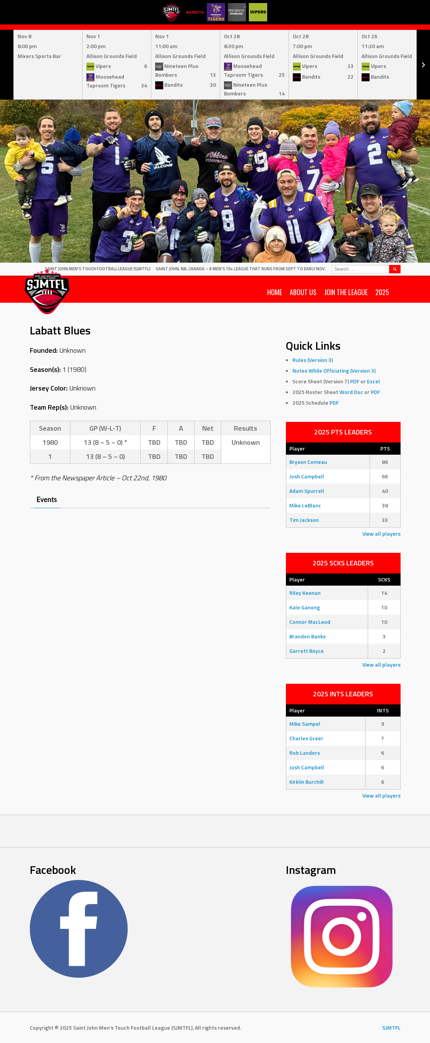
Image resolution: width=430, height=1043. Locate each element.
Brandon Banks (307, 636)
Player (297, 448)
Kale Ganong (304, 607)
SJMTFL (391, 1028)
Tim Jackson (304, 520)
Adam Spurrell (306, 491)
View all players (381, 534)
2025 (382, 292)
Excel (373, 381)
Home (274, 292)
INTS (383, 710)
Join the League (346, 292)
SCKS (384, 579)
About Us (303, 292)
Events (47, 499)
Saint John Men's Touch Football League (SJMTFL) (98, 269)
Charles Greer (306, 738)
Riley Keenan (305, 593)
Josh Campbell (306, 476)
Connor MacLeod (309, 622)
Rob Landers (304, 753)
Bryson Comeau (308, 462)
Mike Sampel (304, 724)
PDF (354, 381)
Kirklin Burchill (306, 782)
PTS (385, 448)
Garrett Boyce (306, 651)
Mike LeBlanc (305, 505)
